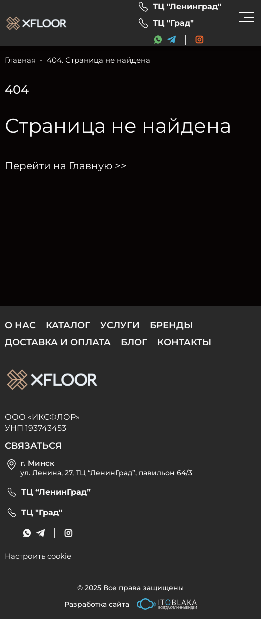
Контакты (184, 342)
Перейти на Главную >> (66, 166)
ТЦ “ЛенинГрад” (56, 492)
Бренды (171, 325)
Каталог (68, 325)
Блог (134, 342)
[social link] (199, 39)
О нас (20, 325)
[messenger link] (158, 39)
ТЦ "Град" (173, 24)
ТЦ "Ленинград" (187, 7)
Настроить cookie (38, 556)
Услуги (120, 325)
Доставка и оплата (58, 342)
